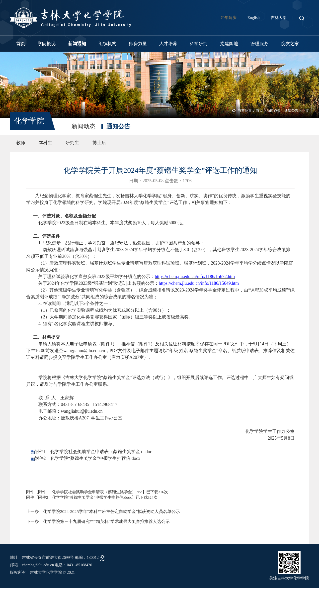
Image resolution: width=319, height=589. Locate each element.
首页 (20, 43)
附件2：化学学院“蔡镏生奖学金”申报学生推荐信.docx (87, 458)
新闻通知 (77, 43)
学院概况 (47, 43)
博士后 (99, 142)
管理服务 (259, 43)
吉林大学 (279, 17)
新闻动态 (83, 126)
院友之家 (290, 43)
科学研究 (199, 43)
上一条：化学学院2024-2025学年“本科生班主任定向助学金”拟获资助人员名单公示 (107, 511)
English (253, 17)
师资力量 (138, 43)
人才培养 (168, 43)
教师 (20, 142)
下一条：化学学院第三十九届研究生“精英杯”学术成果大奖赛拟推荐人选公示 (102, 522)
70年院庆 (229, 17)
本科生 (45, 142)
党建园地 (229, 43)
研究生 (72, 142)
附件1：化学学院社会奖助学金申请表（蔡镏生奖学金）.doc (93, 451)
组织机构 (107, 43)
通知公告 (291, 110)
